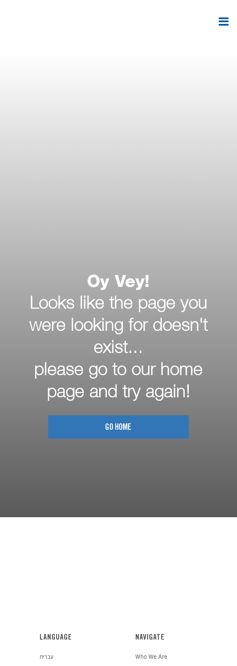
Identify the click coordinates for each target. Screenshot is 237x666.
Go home (118, 427)
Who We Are (151, 657)
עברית (46, 657)
